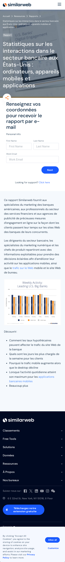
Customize (53, 548)
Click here (44, 182)
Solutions (9, 447)
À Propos (9, 472)
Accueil (6, 16)
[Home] (17, 5)
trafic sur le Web (22, 268)
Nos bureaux (11, 480)
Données (8, 455)
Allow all (52, 540)
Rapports (33, 16)
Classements (11, 430)
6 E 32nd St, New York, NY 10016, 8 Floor (30, 498)
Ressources (19, 16)
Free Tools (9, 439)
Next (50, 170)
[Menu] (59, 5)
